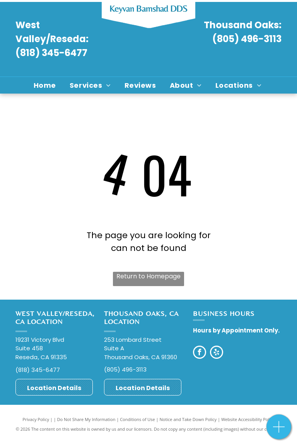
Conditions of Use (137, 419)
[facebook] (199, 353)
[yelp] (216, 353)
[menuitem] (46, 85)
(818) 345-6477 (51, 52)
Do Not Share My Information (86, 419)
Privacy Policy (35, 419)
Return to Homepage (148, 276)
